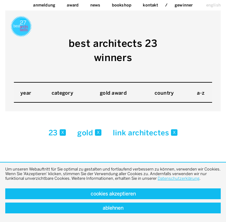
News (95, 5)
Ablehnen (113, 208)
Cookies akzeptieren (113, 194)
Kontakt (150, 5)
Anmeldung (44, 5)
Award (73, 5)
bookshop (122, 5)
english (213, 5)
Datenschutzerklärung (178, 178)
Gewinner (184, 5)
